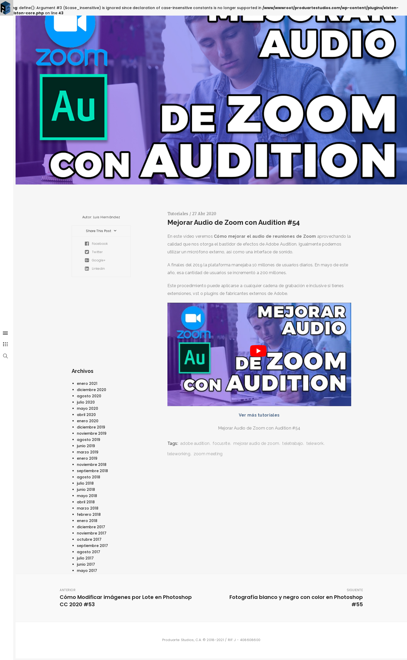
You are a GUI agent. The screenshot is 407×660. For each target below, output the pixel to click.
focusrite (221, 443)
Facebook (96, 243)
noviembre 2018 (91, 464)
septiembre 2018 (92, 470)
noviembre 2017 (91, 533)
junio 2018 (86, 489)
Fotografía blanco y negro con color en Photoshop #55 (294, 598)
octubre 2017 (89, 539)
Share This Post (101, 231)
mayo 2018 (87, 495)
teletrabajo (292, 443)
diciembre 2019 (91, 427)
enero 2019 (87, 458)
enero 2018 (87, 520)
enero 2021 (87, 383)
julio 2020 (86, 402)
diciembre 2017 (91, 527)
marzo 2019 (87, 452)
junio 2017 (86, 564)
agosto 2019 (88, 439)
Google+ (95, 260)
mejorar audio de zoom (256, 443)
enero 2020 (87, 421)
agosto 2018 (88, 477)
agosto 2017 (88, 552)
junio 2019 (86, 445)
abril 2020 (86, 414)
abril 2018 (86, 502)
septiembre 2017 (92, 545)
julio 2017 (85, 558)
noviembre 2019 (91, 433)
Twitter (94, 252)
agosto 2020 (89, 396)
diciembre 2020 (91, 389)
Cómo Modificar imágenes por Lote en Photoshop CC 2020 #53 (129, 598)
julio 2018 (85, 483)
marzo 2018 (87, 508)
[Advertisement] (116, 323)
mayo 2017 (87, 570)
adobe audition (194, 443)
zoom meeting (208, 453)
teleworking (178, 453)
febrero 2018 (89, 514)
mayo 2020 (87, 408)
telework (315, 443)
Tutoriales (177, 213)
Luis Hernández (106, 217)
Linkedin (95, 268)
